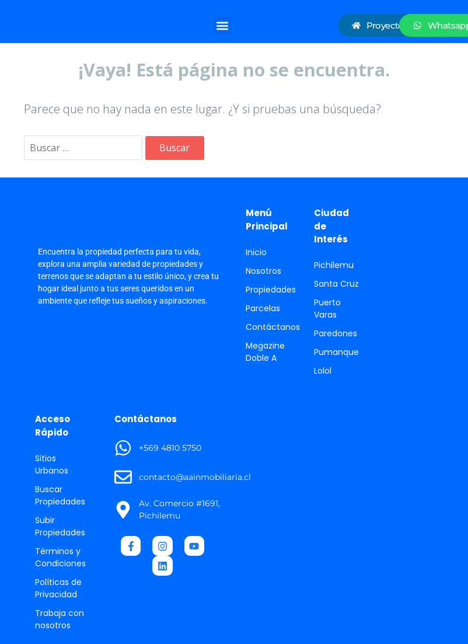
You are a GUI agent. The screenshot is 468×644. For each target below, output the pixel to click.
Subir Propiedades (60, 526)
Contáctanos (273, 327)
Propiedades (271, 289)
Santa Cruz (336, 284)
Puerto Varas (327, 309)
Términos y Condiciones (60, 557)
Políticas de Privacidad (58, 588)
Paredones (335, 333)
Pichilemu (334, 265)
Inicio (256, 252)
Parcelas (263, 308)
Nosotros (263, 271)
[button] (222, 25)
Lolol (322, 371)
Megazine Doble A (265, 352)
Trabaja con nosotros (59, 619)
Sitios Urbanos (51, 464)
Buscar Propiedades (60, 495)
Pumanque (336, 352)
